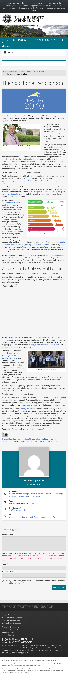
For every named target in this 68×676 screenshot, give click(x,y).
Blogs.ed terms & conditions (13, 615)
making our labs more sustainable (38, 244)
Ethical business (36, 493)
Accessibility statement (11, 627)
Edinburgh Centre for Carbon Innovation (10, 356)
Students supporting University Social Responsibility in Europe (33, 517)
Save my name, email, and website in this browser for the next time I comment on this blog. (33, 581)
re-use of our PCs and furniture (47, 344)
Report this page (8, 635)
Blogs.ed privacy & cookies (12, 617)
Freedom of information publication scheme (19, 630)
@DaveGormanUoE (36, 429)
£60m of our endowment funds (53, 255)
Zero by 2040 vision (27, 408)
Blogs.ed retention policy (12, 620)
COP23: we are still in (17, 510)
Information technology (53, 493)
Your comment (8, 534)
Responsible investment (18, 496)
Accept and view (9, 286)
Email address (8, 571)
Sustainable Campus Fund (38, 187)
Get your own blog (51, 660)
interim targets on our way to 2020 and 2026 (21, 181)
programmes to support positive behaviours (11, 203)
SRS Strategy (40, 72)
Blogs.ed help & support (11, 623)
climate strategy (53, 147)
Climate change (15, 493)
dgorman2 (39, 480)
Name (5, 564)
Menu (10, 53)
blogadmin (6, 441)
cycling (31, 344)
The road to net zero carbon (12, 439)
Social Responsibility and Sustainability (33, 42)
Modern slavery (8, 632)
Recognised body (41, 650)
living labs (20, 249)
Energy (26, 493)
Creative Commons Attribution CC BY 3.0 (41, 441)
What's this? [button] (19, 583)
